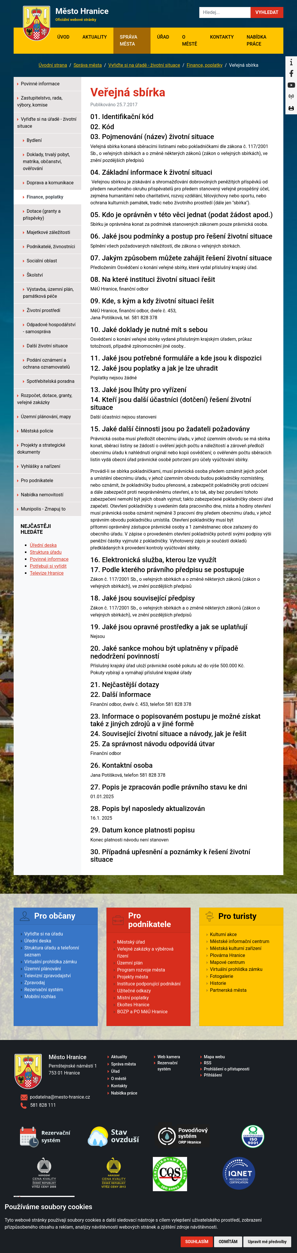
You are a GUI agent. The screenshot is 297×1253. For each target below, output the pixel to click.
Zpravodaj (34, 982)
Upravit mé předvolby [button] (267, 1241)
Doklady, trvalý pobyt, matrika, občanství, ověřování (46, 161)
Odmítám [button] (228, 1241)
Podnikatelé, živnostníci (49, 246)
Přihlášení (213, 1075)
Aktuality (94, 37)
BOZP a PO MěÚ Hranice (142, 1011)
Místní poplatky (133, 997)
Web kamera (168, 1056)
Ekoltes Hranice (133, 1004)
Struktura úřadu (45, 552)
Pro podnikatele (35, 480)
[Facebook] (291, 74)
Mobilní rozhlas (40, 996)
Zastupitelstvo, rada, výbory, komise (39, 101)
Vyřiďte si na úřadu (43, 934)
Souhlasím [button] (196, 1241)
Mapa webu (214, 1056)
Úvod (66, 36)
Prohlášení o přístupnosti (226, 1069)
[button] (267, 12)
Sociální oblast (40, 261)
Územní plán (130, 963)
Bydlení (32, 140)
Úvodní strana (53, 65)
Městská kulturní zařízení (235, 948)
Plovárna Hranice (227, 955)
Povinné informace (38, 83)
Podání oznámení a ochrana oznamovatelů (46, 363)
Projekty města (132, 977)
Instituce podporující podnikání (149, 984)
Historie (218, 983)
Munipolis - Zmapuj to (41, 509)
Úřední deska (43, 545)
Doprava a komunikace (48, 182)
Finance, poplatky (204, 65)
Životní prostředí (41, 310)
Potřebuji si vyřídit (48, 566)
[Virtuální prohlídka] (291, 108)
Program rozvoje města (141, 970)
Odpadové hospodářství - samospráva (49, 328)
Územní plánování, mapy (44, 416)
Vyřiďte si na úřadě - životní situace (144, 65)
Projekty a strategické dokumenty (41, 448)
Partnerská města (228, 990)
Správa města (128, 40)
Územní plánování (42, 968)
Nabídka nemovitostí (40, 494)
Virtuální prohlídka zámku (50, 961)
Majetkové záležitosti (46, 232)
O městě (189, 40)
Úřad (163, 37)
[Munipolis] (291, 97)
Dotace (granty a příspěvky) (42, 214)
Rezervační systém (43, 989)
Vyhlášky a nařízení (38, 466)
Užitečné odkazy (134, 991)
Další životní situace (45, 346)
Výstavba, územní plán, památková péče (48, 292)
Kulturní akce (223, 934)
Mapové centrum (227, 962)
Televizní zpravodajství (47, 975)
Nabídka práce (256, 40)
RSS (207, 1063)
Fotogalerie (221, 976)
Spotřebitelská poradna (49, 381)
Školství (33, 275)
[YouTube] (291, 85)
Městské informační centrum (239, 941)
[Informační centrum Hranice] (291, 62)
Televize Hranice (47, 573)
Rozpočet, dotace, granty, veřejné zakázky (44, 399)
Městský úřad (131, 942)
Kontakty (221, 37)
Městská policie (35, 431)
